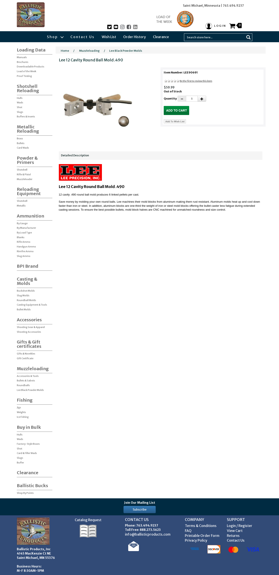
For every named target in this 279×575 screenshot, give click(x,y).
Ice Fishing (23, 416)
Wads (20, 102)
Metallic (21, 205)
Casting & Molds (27, 281)
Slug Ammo (23, 256)
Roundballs (23, 385)
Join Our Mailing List (139, 503)
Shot (19, 107)
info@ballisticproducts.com (147, 534)
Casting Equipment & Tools (32, 304)
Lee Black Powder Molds (30, 390)
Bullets (20, 143)
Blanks (20, 237)
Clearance (161, 37)
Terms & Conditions (201, 526)
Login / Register (239, 526)
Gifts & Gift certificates (29, 344)
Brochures (22, 62)
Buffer (20, 462)
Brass (20, 138)
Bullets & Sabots (26, 380)
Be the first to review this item (196, 80)
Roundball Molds (26, 300)
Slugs (20, 111)
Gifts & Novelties (26, 353)
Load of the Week (26, 71)
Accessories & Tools (28, 376)
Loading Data (31, 50)
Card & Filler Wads (27, 453)
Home (65, 51)
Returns (233, 535)
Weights (21, 412)
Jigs (19, 407)
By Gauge (22, 223)
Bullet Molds (24, 309)
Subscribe (140, 509)
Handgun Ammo (26, 246)
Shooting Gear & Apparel (31, 327)
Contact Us (82, 37)
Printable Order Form (202, 535)
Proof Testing (24, 76)
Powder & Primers (27, 160)
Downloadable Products (30, 66)
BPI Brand (27, 266)
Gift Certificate (25, 358)
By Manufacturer (26, 227)
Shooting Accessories (29, 331)
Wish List (109, 37)
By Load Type (24, 232)
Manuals (22, 57)
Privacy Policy (196, 540)
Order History (134, 37)
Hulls (19, 97)
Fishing (25, 400)
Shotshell (22, 169)
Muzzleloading (33, 368)
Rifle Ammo (23, 241)
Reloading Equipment (29, 191)
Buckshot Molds (26, 290)
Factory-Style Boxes (28, 443)
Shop (55, 37)
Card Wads (23, 147)
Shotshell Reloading (28, 88)
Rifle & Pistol (24, 174)
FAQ (188, 530)
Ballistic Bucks (32, 485)
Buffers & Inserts (26, 116)
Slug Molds (23, 295)
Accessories (29, 319)
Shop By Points (25, 492)
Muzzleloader (24, 179)
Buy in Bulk (29, 427)
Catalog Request (88, 520)
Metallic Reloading (28, 129)
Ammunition (30, 216)
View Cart (235, 530)
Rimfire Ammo (25, 251)
